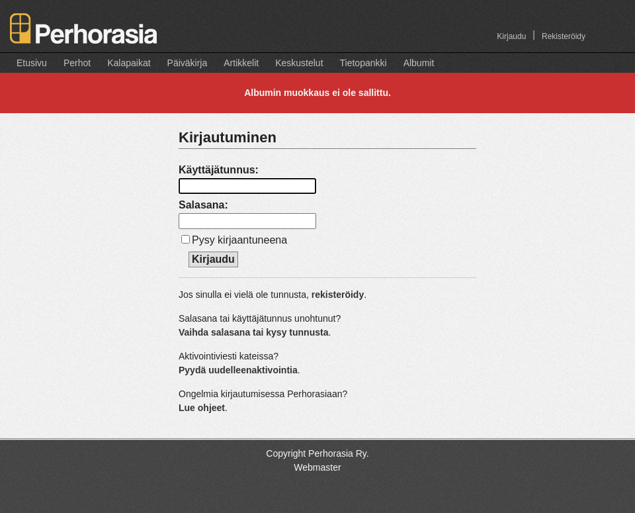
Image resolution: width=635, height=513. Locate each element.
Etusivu (32, 63)
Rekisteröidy (563, 36)
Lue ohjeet (202, 407)
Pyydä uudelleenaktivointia (238, 370)
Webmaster (317, 467)
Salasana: (203, 204)
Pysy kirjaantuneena (239, 240)
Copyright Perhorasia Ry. (317, 453)
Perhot (77, 63)
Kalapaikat (128, 63)
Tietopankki (363, 63)
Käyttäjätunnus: (219, 169)
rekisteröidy (338, 294)
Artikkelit (241, 63)
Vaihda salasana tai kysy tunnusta (253, 332)
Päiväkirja (187, 63)
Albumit (419, 63)
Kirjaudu (511, 36)
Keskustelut (299, 63)
